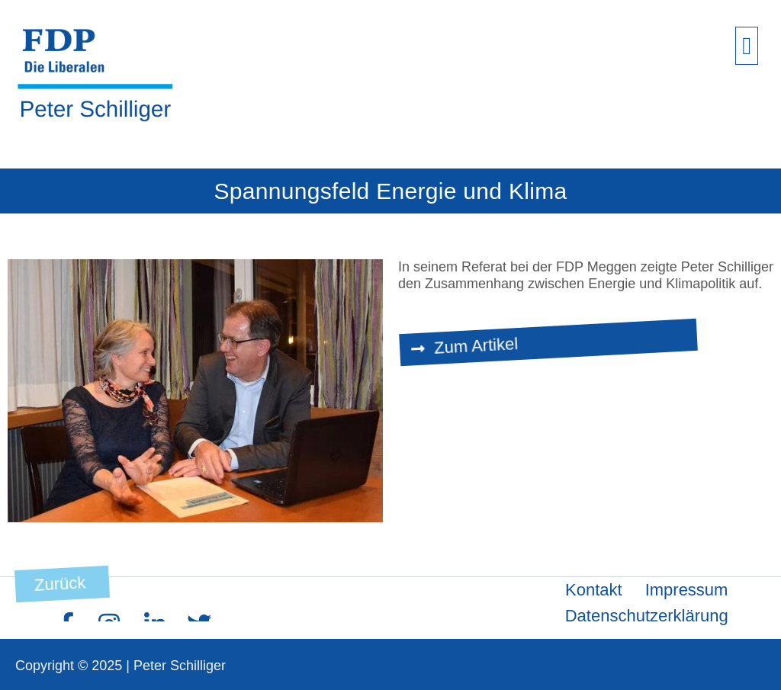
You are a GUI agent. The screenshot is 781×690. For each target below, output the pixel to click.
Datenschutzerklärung (646, 615)
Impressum (686, 589)
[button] (746, 46)
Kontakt (593, 589)
